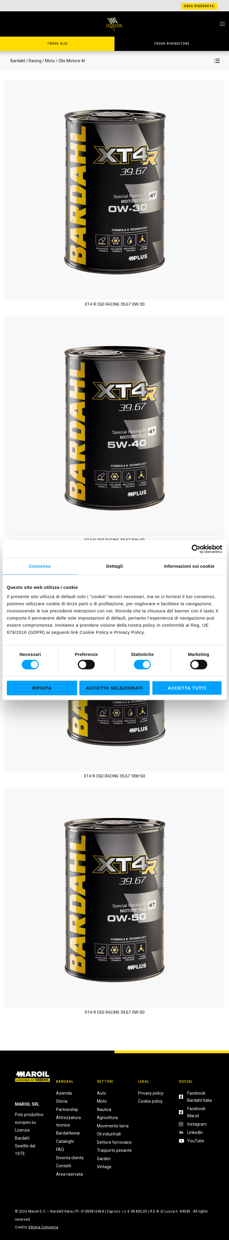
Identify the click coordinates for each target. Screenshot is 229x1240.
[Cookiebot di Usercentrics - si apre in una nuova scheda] (196, 548)
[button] (217, 61)
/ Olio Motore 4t (70, 60)
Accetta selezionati (114, 687)
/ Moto (48, 60)
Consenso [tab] (40, 566)
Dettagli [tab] (114, 566)
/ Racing (33, 60)
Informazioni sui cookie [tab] (189, 566)
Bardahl (17, 60)
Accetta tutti (187, 687)
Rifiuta (42, 687)
